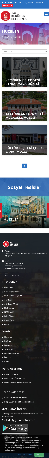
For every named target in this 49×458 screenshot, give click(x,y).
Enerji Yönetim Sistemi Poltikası (16, 382)
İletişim (6, 357)
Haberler (7, 337)
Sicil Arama (8, 308)
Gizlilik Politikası (25, 454)
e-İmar (6, 324)
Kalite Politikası (10, 374)
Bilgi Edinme (8, 316)
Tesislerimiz (8, 349)
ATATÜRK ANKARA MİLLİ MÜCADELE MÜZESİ (24, 116)
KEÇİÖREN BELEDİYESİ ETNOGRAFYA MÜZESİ (23, 82)
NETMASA (8, 312)
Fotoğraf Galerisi (10, 353)
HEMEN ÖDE (7, 5)
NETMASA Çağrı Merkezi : (28, 2)
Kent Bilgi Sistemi (10, 291)
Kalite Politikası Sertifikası (14, 397)
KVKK (6, 361)
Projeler (6, 341)
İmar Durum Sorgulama (13, 295)
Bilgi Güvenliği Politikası (13, 378)
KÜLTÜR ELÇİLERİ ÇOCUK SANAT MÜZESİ (25, 150)
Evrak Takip (8, 320)
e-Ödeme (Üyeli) (10, 304)
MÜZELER (17, 37)
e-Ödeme (7, 300)
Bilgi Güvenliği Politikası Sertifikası (18, 402)
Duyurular (7, 345)
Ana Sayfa (5, 37)
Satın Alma (7, 287)
